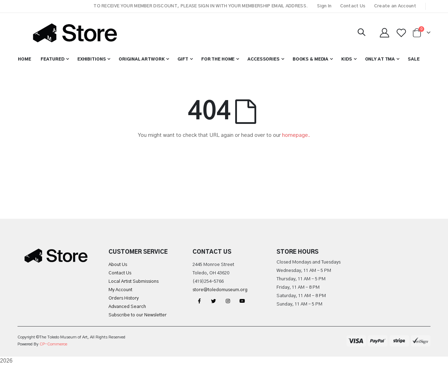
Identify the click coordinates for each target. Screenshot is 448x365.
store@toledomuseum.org (219, 290)
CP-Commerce (53, 344)
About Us (117, 264)
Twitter (213, 301)
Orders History (123, 298)
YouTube (242, 301)
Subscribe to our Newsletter (137, 315)
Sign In (324, 6)
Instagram (228, 301)
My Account (120, 290)
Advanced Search (127, 306)
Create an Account (395, 6)
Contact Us (353, 6)
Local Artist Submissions (133, 281)
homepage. (296, 135)
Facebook (199, 301)
